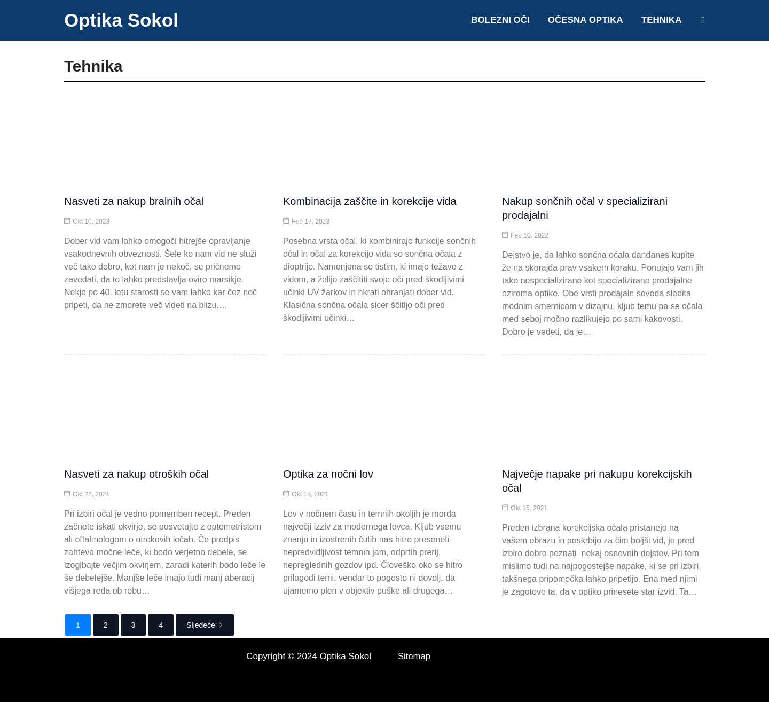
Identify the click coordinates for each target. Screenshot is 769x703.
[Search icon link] (703, 20)
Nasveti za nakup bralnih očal (133, 202)
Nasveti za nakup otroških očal (136, 474)
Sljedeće (204, 625)
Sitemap (414, 657)
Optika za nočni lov (328, 474)
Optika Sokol (121, 20)
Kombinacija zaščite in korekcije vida (370, 202)
